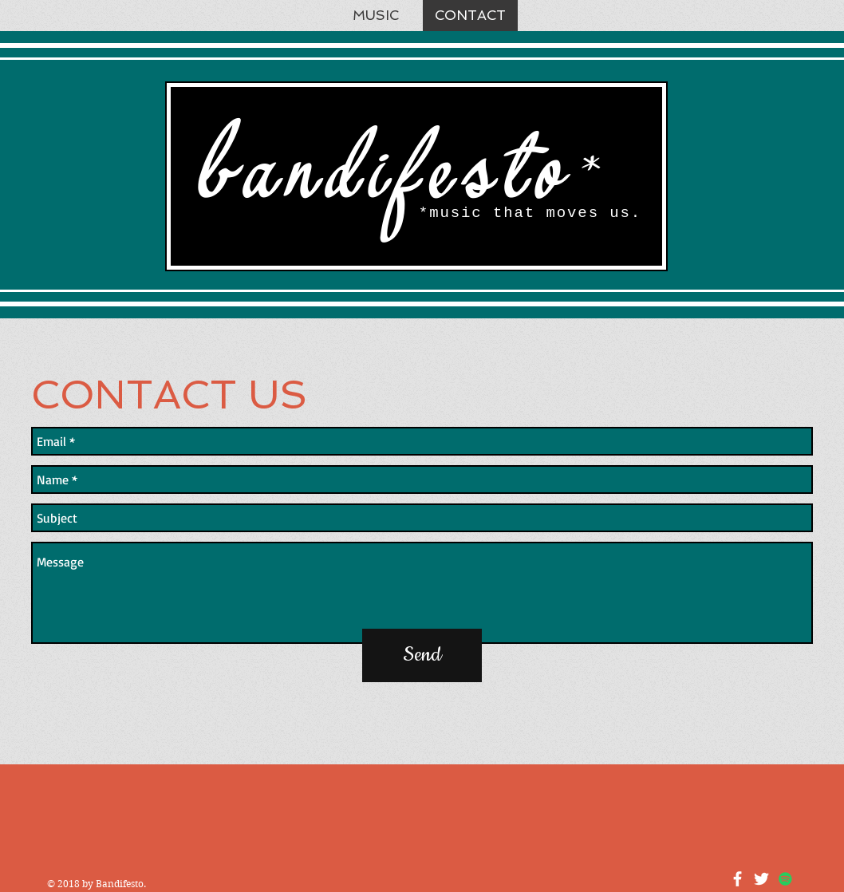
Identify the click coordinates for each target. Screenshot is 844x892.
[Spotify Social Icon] (785, 879)
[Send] (422, 655)
